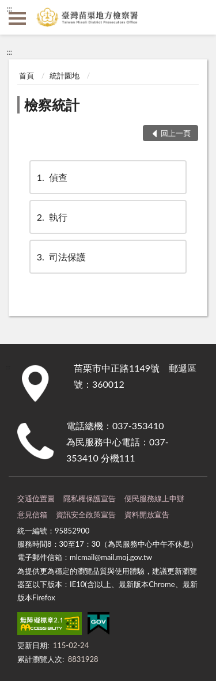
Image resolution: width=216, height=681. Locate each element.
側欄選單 (17, 18)
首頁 (26, 75)
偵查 (51, 177)
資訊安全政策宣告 (86, 514)
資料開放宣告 (146, 514)
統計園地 (64, 75)
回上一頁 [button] (176, 133)
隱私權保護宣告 (89, 498)
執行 (51, 217)
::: (9, 8)
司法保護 (60, 256)
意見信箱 (32, 514)
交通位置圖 (36, 498)
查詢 (198, 17)
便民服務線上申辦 (154, 498)
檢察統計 (51, 104)
